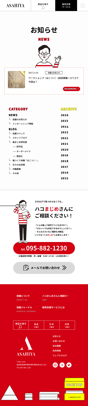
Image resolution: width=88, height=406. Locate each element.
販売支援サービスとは (53, 307)
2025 (64, 121)
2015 (64, 178)
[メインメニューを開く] (82, 5)
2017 (64, 167)
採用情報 (57, 350)
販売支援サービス (66, 5)
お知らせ (57, 336)
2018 (65, 161)
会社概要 (57, 345)
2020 (65, 150)
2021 (64, 144)
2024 (65, 127)
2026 (65, 115)
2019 (64, 155)
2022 (64, 138)
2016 (65, 172)
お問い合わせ (59, 341)
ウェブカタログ (60, 355)
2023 (64, 132)
